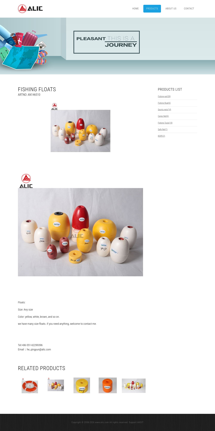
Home (135, 8)
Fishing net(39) (164, 96)
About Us (171, 8)
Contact (189, 8)
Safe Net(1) (163, 129)
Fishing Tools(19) (165, 123)
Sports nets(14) (164, 109)
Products (152, 8)
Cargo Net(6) (163, 116)
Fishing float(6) (164, 103)
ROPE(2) (161, 136)
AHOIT (140, 422)
